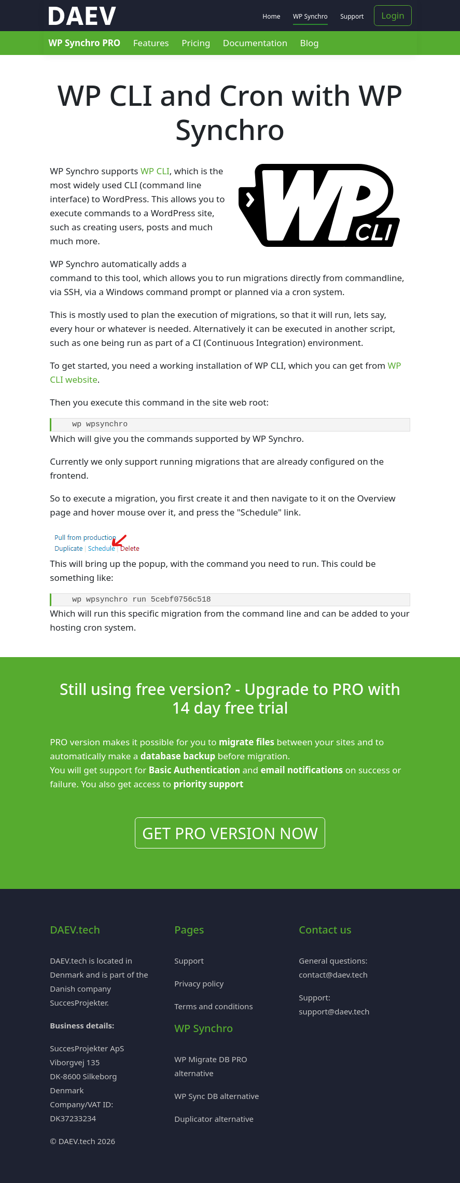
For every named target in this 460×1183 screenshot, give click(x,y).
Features (151, 43)
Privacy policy (199, 983)
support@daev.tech (334, 1011)
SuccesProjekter (78, 1002)
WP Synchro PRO (85, 43)
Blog (309, 43)
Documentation (255, 43)
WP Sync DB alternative (216, 1096)
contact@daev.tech (333, 974)
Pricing (196, 43)
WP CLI (155, 171)
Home (271, 16)
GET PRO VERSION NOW (230, 833)
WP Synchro (310, 16)
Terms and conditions (213, 1006)
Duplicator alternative (214, 1119)
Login (393, 15)
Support (352, 16)
